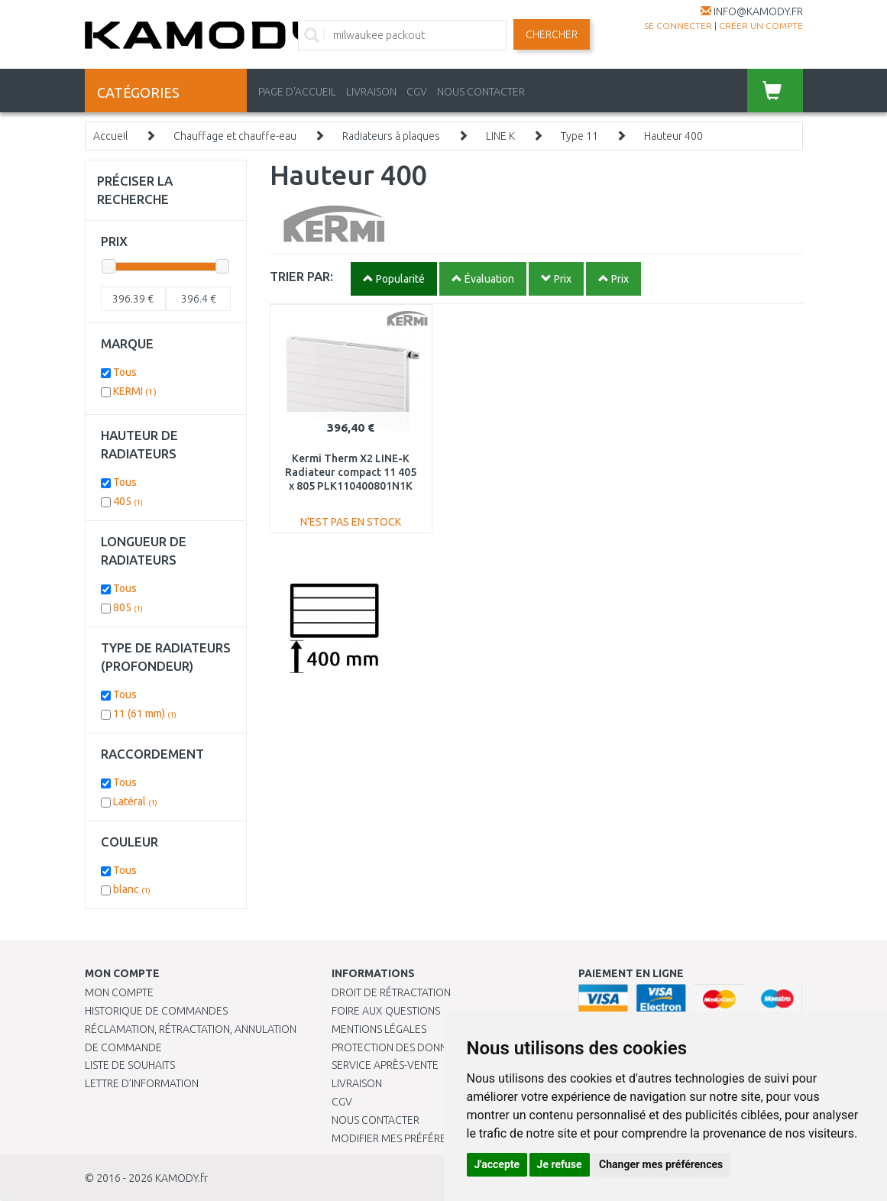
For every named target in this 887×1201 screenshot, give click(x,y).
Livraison (357, 1083)
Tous (125, 372)
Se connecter (678, 26)
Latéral (135, 801)
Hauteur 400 (673, 136)
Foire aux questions (386, 1011)
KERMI (135, 391)
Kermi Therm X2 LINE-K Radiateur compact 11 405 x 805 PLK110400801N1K (350, 472)
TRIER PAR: (301, 276)
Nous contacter (375, 1120)
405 (128, 501)
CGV (416, 92)
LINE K (500, 136)
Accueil (110, 136)
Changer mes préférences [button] (661, 1164)
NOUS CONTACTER (481, 92)
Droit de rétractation (391, 992)
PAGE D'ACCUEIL (297, 92)
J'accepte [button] (497, 1164)
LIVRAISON (371, 92)
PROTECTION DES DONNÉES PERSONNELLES (436, 1047)
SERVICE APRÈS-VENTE (385, 1065)
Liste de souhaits (130, 1065)
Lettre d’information (142, 1083)
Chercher (552, 34)
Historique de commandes (156, 1011)
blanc (132, 889)
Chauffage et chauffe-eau (234, 136)
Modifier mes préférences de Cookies (432, 1138)
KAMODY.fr (181, 1178)
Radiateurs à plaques (391, 136)
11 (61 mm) (144, 713)
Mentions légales (379, 1029)
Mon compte (119, 992)
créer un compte (761, 26)
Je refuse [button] (559, 1164)
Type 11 (579, 136)
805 (128, 607)
